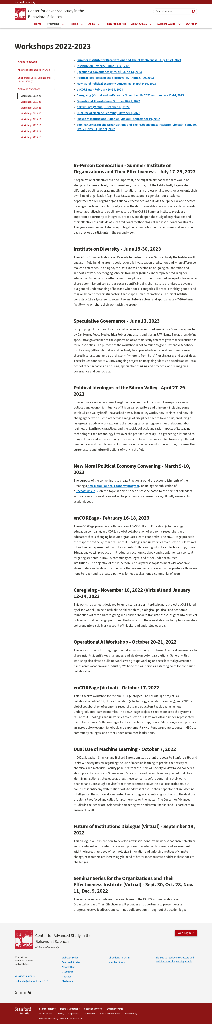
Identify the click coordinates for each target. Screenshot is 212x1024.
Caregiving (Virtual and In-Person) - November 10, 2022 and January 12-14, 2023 (130, 95)
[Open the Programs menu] (63, 24)
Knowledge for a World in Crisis (34, 70)
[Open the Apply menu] (99, 24)
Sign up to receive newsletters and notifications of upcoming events (175, 959)
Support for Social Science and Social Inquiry (34, 79)
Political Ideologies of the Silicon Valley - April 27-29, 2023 (115, 78)
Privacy (60, 1013)
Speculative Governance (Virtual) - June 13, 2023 (109, 72)
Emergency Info (115, 1009)
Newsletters (68, 967)
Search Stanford (93, 1009)
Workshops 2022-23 (31, 96)
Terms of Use (45, 1013)
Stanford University (25, 2)
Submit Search (193, 11)
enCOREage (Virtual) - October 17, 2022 (103, 107)
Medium (66, 981)
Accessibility (131, 1013)
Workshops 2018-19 (31, 119)
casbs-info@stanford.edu (30, 981)
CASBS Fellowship (28, 62)
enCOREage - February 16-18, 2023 (100, 89)
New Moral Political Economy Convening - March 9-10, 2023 (116, 83)
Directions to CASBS (120, 957)
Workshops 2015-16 (31, 137)
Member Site (116, 962)
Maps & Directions (70, 1009)
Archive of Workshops (29, 89)
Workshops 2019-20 (31, 113)
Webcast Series (70, 957)
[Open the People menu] (82, 24)
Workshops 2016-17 (31, 131)
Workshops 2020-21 (31, 108)
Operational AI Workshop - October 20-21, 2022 (108, 101)
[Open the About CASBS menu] (151, 24)
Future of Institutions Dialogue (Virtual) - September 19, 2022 (118, 119)
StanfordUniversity (23, 1011)
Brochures (67, 972)
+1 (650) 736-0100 (23, 976)
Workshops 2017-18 (31, 125)
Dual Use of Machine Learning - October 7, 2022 (108, 113)
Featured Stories (71, 962)
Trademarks (89, 1013)
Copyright (73, 1013)
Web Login (184, 933)
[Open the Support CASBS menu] (179, 24)
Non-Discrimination (110, 1013)
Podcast (66, 976)
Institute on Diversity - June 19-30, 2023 (103, 66)
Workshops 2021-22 (31, 102)
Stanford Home (47, 1009)
